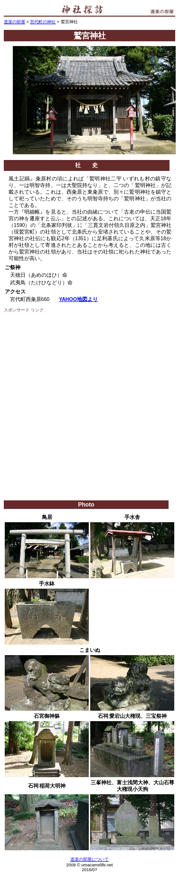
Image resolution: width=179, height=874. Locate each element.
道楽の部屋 (14, 21)
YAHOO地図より (78, 299)
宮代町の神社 (43, 21)
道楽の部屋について (89, 859)
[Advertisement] (89, 407)
